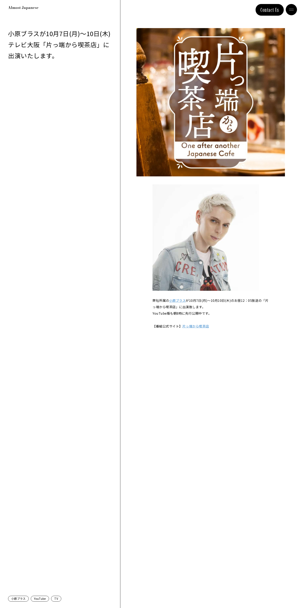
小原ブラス (18, 599)
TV (56, 599)
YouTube (40, 599)
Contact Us (269, 9)
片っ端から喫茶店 (195, 326)
